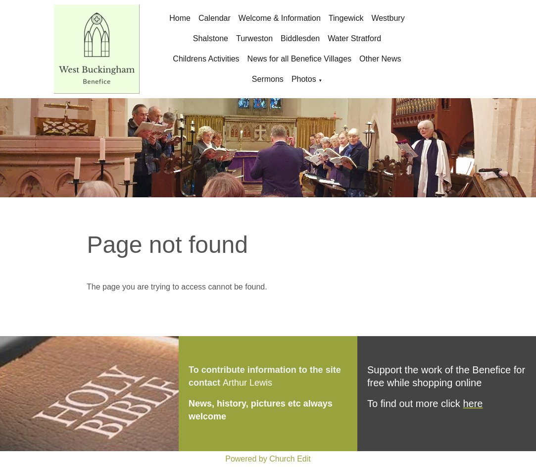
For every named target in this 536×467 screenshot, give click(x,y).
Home (180, 18)
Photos (304, 79)
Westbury (387, 18)
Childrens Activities (206, 59)
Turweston (254, 38)
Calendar (214, 18)
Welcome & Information (280, 18)
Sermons (268, 79)
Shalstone (210, 38)
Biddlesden (300, 38)
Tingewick (346, 18)
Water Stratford (354, 38)
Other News (380, 59)
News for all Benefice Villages (299, 59)
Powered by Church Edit (268, 459)
